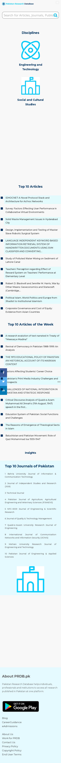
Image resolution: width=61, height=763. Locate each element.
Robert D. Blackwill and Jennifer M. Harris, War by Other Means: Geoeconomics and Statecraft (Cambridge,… (32, 287)
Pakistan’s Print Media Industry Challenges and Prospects (31, 380)
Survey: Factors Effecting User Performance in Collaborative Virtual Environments (31, 210)
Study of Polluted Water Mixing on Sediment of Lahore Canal (31, 260)
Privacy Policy (10, 746)
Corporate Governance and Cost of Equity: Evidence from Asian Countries (28, 310)
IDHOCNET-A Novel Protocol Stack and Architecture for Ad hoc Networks (27, 199)
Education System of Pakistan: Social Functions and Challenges (31, 416)
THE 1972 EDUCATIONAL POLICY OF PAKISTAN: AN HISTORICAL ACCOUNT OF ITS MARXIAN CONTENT (32, 361)
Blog (5, 718)
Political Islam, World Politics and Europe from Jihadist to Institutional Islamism (31, 299)
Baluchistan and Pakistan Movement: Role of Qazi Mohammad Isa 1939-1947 (30, 437)
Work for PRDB (11, 738)
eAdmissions (9, 726)
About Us (7, 734)
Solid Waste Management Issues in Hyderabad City (31, 221)
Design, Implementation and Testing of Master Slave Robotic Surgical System (31, 232)
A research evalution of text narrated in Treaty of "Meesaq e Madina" (32, 337)
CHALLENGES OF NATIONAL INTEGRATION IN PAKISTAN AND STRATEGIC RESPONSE (31, 391)
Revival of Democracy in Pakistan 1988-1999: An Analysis (31, 348)
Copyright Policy (11, 750)
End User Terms (11, 754)
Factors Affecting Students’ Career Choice (28, 371)
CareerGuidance (12, 722)
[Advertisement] (30, 149)
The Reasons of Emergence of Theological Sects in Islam (32, 427)
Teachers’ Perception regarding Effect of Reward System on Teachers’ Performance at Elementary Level (30, 273)
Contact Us (8, 742)
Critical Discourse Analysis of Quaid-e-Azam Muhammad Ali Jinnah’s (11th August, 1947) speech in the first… (29, 403)
